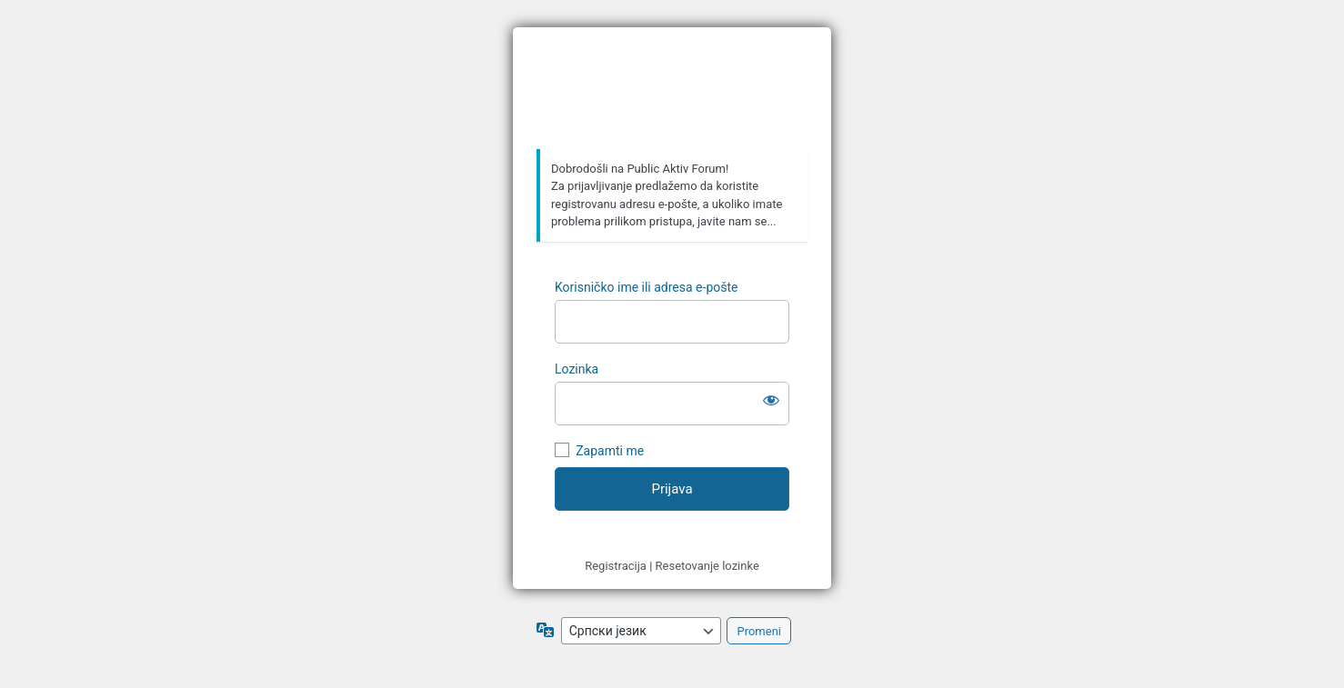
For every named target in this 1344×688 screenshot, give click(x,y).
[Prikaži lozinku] (771, 400)
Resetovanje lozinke (707, 566)
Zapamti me (610, 451)
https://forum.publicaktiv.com (675, 89)
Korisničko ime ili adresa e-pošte (646, 287)
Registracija (616, 566)
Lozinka (576, 369)
